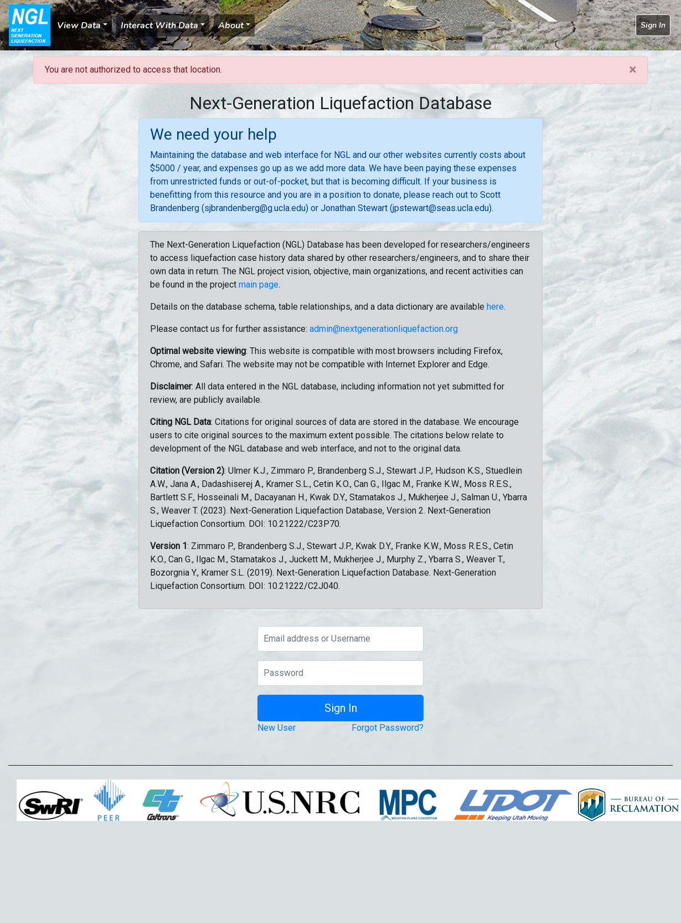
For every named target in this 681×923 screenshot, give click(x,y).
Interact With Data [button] (159, 25)
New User (276, 727)
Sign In (653, 25)
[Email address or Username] (340, 639)
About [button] (231, 25)
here (495, 306)
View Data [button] (79, 25)
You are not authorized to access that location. (133, 69)
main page (258, 284)
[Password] (340, 673)
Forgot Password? (388, 727)
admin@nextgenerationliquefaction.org (383, 329)
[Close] (632, 70)
